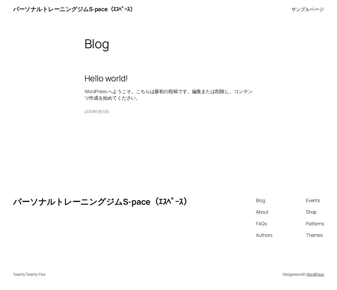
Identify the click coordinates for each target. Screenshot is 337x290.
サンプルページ (307, 9)
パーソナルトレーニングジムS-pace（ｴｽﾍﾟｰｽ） (74, 9)
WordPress (315, 274)
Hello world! (106, 78)
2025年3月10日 (97, 111)
